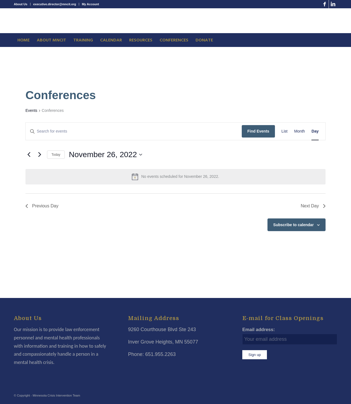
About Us (20, 4)
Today (55, 155)
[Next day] (39, 154)
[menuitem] (22, 4)
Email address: (258, 329)
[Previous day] (28, 154)
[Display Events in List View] (285, 131)
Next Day (313, 206)
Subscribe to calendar (293, 225)
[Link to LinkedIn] (333, 4)
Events (31, 110)
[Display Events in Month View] (299, 131)
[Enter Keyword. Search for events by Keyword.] (134, 131)
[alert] (175, 176)
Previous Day (41, 206)
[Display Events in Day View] (315, 131)
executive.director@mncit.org (54, 4)
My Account (90, 4)
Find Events (258, 131)
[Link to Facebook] (325, 4)
